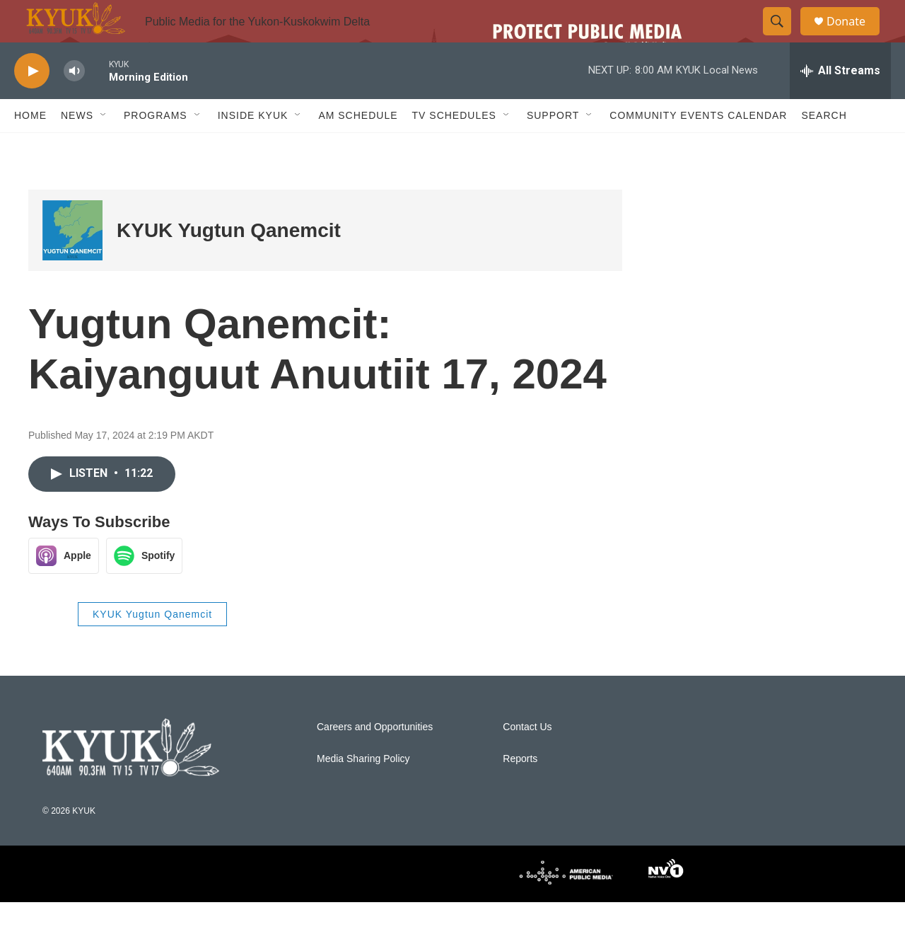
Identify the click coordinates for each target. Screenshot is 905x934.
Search (823, 147)
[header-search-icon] (783, 37)
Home (30, 147)
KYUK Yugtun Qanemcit (229, 262)
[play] (32, 103)
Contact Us (527, 759)
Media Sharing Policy (363, 790)
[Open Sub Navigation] (104, 147)
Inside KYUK (253, 147)
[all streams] (840, 102)
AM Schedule (357, 147)
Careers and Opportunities (375, 759)
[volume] (74, 103)
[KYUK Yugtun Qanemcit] (72, 262)
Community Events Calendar (698, 147)
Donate (855, 37)
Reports (520, 790)
